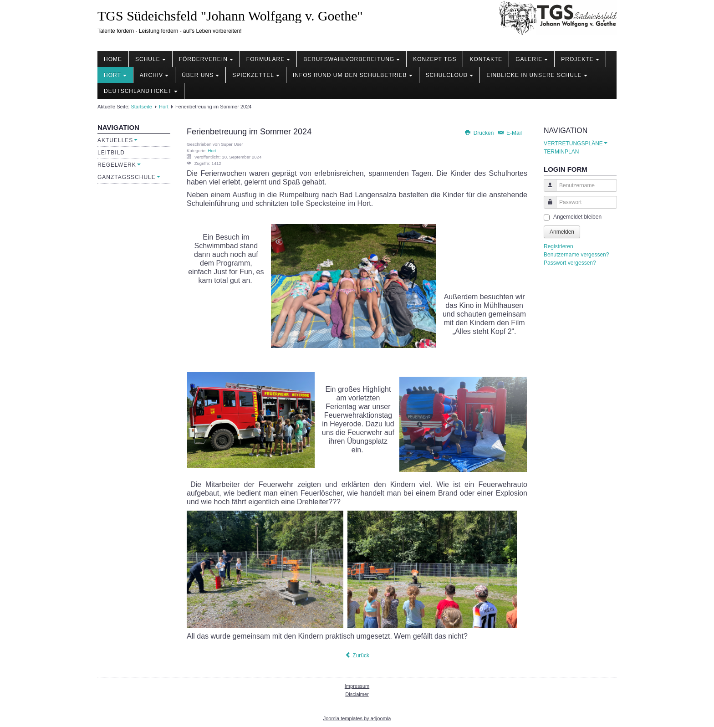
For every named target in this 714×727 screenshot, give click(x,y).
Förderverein (206, 59)
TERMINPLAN (561, 151)
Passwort (546, 206)
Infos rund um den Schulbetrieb (353, 75)
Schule (150, 59)
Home (113, 59)
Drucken (479, 133)
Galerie (531, 59)
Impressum (357, 686)
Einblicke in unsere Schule (536, 75)
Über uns (200, 75)
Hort (115, 75)
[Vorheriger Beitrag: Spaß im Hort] (357, 655)
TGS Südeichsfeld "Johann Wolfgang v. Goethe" (230, 15)
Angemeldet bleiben (577, 217)
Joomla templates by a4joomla (357, 718)
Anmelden (562, 232)
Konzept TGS (434, 59)
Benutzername (546, 189)
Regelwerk (119, 165)
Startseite (141, 106)
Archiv (154, 75)
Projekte (580, 59)
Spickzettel (256, 75)
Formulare (268, 59)
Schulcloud (450, 75)
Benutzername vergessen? (576, 254)
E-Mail (509, 133)
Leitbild (111, 152)
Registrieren (558, 246)
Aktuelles (117, 140)
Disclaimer (356, 694)
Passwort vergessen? (570, 263)
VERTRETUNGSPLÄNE (575, 143)
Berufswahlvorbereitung (351, 59)
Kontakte (485, 59)
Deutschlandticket (141, 91)
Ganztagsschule (128, 177)
